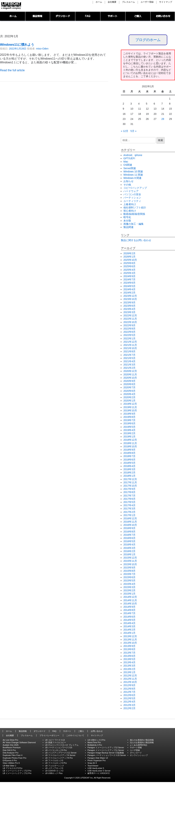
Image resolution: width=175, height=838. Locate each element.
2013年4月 (129, 662)
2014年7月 (129, 613)
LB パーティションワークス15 (58, 747)
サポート (113, 16)
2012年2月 (129, 708)
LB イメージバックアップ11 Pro (17, 773)
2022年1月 (129, 338)
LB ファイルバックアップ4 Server (60, 755)
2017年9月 (129, 488)
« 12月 (124, 131)
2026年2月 (129, 253)
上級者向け (129, 204)
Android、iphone (132, 155)
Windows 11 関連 (133, 174)
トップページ (12, 16)
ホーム (99, 2)
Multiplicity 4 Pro (95, 745)
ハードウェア (131, 191)
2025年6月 (129, 266)
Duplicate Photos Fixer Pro (14, 758)
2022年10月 (130, 322)
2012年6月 (129, 695)
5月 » (133, 131)
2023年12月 (130, 295)
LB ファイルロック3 (54, 760)
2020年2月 (129, 397)
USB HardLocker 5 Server (99, 771)
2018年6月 (129, 459)
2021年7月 (129, 354)
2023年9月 (129, 302)
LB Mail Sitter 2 (9, 766)
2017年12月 (130, 479)
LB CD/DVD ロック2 (54, 771)
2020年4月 (129, 394)
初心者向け (129, 210)
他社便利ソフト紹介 (134, 207)
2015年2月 (129, 590)
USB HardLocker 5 (96, 768)
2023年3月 (129, 312)
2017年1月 (129, 515)
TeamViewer (93, 766)
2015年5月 (129, 580)
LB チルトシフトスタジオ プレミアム (61, 745)
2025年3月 (129, 273)
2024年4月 (129, 289)
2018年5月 (129, 462)
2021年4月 (129, 361)
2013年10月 (130, 642)
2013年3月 (129, 665)
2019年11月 (130, 407)
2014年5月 (129, 619)
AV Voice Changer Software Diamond (19, 742)
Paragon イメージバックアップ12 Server (106, 747)
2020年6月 (129, 390)
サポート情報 (136, 747)
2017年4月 (129, 505)
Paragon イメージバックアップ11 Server (106, 750)
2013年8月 (129, 649)
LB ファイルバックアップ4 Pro (59, 758)
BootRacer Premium (12, 747)
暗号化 (127, 217)
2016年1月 (129, 554)
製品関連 (128, 227)
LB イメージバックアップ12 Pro (17, 771)
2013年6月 (129, 655)
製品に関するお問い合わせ (136, 240)
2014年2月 (129, 629)
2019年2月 (129, 433)
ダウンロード (62, 16)
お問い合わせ (163, 16)
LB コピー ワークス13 (55, 740)
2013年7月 (129, 652)
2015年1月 (129, 593)
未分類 (127, 220)
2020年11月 (130, 374)
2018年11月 (130, 443)
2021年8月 (129, 351)
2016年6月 (129, 538)
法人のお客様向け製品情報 (142, 742)
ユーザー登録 (147, 2)
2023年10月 (130, 299)
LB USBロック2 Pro (96, 740)
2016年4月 (129, 544)
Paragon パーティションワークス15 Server (107, 755)
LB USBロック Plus (54, 773)
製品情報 (37, 16)
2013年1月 (129, 672)
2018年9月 (129, 449)
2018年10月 (130, 446)
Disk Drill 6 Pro (9, 750)
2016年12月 (130, 518)
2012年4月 (129, 701)
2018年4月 (129, 466)
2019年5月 (129, 426)
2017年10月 (130, 485)
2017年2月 (129, 512)
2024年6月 (129, 282)
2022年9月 (129, 325)
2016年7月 (129, 534)
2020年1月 (129, 400)
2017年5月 (129, 502)
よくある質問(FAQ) (138, 745)
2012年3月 (129, 705)
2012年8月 (129, 688)
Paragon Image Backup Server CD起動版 (106, 753)
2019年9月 (129, 413)
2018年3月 (129, 469)
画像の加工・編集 (133, 223)
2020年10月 (130, 377)
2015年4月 (129, 583)
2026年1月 (129, 256)
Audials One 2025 (10, 745)
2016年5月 (129, 541)
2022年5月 (129, 335)
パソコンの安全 (132, 194)
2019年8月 (129, 416)
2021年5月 (129, 358)
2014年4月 (129, 623)
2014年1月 (129, 632)
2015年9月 (129, 567)
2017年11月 (130, 482)
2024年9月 (129, 276)
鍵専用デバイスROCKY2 (99, 773)
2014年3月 (129, 626)
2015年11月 (130, 560)
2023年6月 (129, 305)
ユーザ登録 (135, 750)
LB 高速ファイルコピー (55, 742)
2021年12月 (130, 341)
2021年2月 (129, 367)
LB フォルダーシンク (54, 766)
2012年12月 (130, 675)
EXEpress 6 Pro (10, 760)
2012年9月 (129, 685)
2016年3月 (129, 547)
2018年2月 (129, 472)
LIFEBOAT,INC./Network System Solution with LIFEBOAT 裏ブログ (10, 5)
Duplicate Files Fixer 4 (12, 755)
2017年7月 (129, 495)
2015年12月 (130, 557)
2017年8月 (129, 492)
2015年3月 (129, 587)
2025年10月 (130, 259)
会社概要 (112, 2)
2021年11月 (130, 345)
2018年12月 (130, 439)
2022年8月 (129, 328)
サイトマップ (165, 2)
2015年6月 (129, 577)
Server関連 (129, 168)
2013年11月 (130, 639)
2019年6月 (129, 423)
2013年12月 (130, 636)
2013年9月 (129, 646)
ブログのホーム (148, 40)
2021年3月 (129, 364)
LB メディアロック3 (54, 768)
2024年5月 (129, 286)
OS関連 (127, 164)
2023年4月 (129, 309)
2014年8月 (129, 610)
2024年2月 (129, 292)
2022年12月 (130, 315)
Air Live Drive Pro (10, 740)
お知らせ (128, 181)
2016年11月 (130, 521)
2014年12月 (130, 596)
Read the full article (12, 70)
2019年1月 (129, 436)
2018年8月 (129, 452)
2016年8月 (129, 531)
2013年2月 (129, 669)
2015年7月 (129, 574)
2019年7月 (129, 420)
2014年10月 (130, 603)
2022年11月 (130, 318)
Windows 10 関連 (133, 171)
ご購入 (138, 16)
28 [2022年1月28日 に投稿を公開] (162, 119)
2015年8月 (129, 570)
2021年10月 (130, 348)
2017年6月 (129, 498)
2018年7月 (129, 456)
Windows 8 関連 (132, 178)
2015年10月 (130, 564)
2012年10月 (130, 682)
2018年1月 (129, 475)
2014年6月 (129, 616)
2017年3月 (129, 508)
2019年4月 (129, 430)
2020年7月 (129, 387)
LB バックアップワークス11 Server (60, 753)
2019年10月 (130, 410)
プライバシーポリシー (49, 735)
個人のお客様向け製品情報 (142, 740)
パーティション (132, 197)
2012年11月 (130, 678)
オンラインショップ (139, 755)
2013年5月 (129, 659)
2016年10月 (130, 524)
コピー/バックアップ (135, 187)
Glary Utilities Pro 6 (11, 763)
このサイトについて (75, 735)
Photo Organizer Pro (97, 760)
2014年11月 (130, 600)
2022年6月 (129, 331)
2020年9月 (129, 381)
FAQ (87, 16)
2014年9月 (129, 606)
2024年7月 (129, 279)
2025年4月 (129, 269)
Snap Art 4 (92, 763)
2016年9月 (129, 528)
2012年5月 (129, 698)
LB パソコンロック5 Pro (56, 750)
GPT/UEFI (129, 158)
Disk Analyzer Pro (10, 753)
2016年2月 (129, 551)
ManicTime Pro (94, 742)
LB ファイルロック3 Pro (56, 763)
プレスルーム (128, 2)
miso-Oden (42, 48)
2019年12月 (130, 403)
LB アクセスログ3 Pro (12, 768)
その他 (127, 184)
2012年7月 (129, 691)
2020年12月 (130, 371)
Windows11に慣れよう (17, 44)
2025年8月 (129, 263)
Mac (125, 161)
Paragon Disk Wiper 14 (98, 758)
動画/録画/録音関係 (134, 214)
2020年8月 (129, 384)
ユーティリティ (132, 201)
